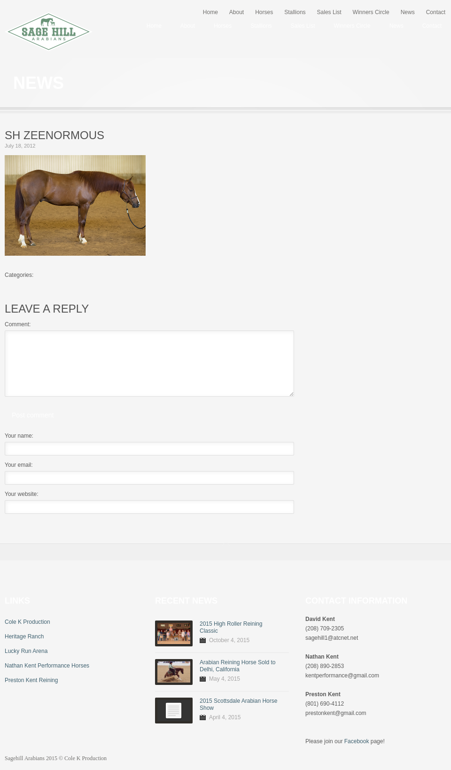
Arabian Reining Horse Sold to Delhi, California (237, 666)
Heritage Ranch (24, 636)
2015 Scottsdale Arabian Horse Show (238, 704)
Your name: (19, 435)
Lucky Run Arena (26, 651)
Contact (435, 12)
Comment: (18, 324)
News (408, 12)
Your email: (19, 465)
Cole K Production (27, 622)
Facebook (356, 741)
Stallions (294, 12)
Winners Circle (371, 12)
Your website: (22, 494)
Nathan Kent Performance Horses (47, 665)
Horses (264, 12)
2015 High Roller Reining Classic (231, 627)
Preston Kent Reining (31, 680)
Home (210, 12)
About (236, 12)
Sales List (329, 12)
